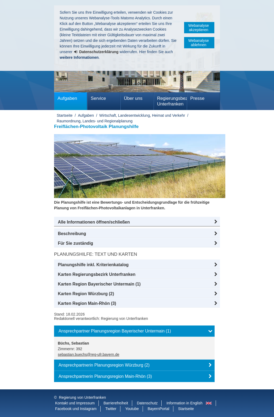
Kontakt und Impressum (75, 403)
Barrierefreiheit (116, 403)
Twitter (110, 409)
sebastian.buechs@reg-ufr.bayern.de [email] (88, 354)
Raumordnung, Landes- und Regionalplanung (94, 121)
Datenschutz (147, 403)
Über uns (133, 98)
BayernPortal (158, 409)
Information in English (184, 403)
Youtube (132, 409)
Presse (197, 98)
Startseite (65, 115)
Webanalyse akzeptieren (198, 27)
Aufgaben (67, 98)
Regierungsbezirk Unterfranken (172, 101)
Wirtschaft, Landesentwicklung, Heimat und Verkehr (142, 115)
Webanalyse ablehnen (198, 42)
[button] (137, 222)
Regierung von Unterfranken (82, 397)
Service (98, 98)
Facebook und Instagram (76, 409)
